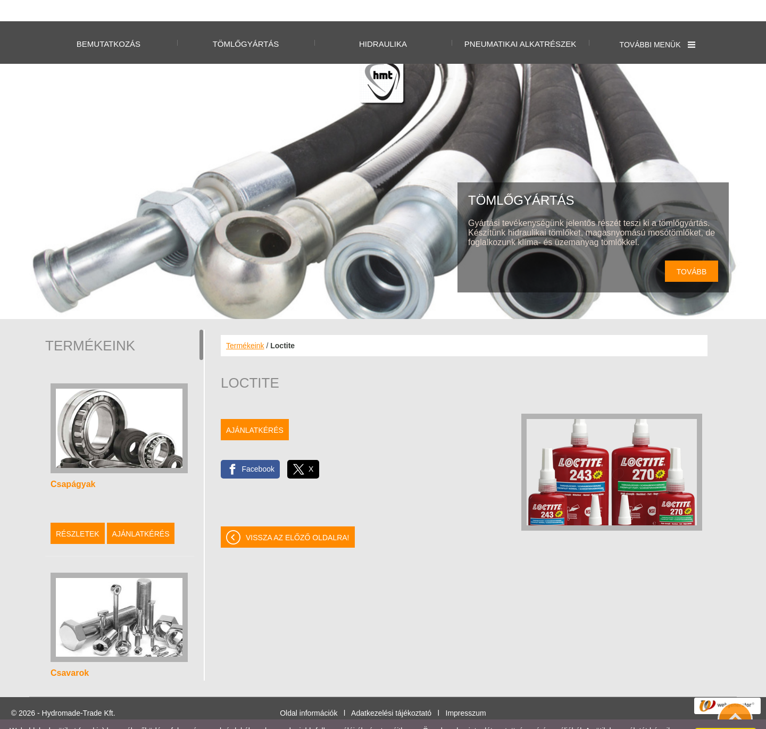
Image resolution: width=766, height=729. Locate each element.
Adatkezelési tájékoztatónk (217, 718)
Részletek (77, 512)
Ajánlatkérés (141, 512)
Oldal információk (308, 692)
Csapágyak (73, 462)
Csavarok (70, 651)
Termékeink (245, 324)
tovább (692, 250)
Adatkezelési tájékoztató (391, 692)
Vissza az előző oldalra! (297, 516)
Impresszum (466, 692)
